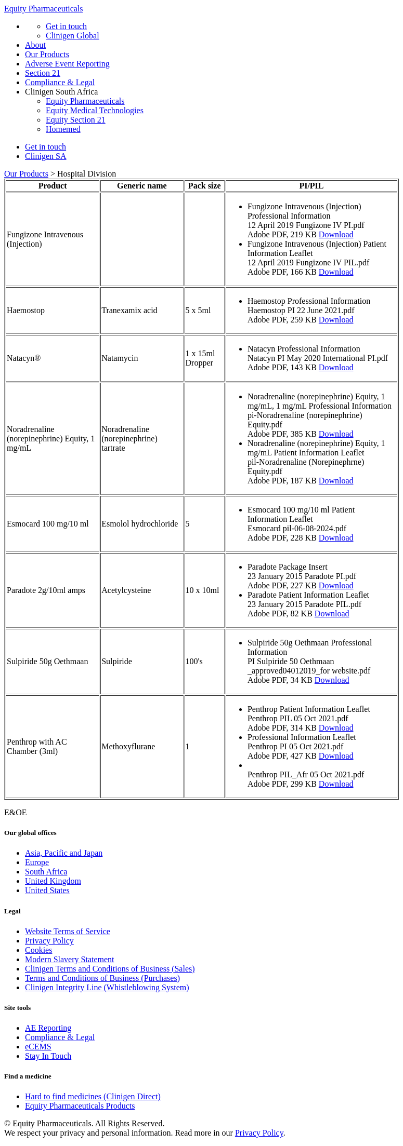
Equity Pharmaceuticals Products (80, 1105)
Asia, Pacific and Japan (63, 852)
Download (336, 234)
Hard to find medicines (93, 1096)
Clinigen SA (46, 156)
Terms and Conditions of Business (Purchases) (102, 978)
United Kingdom (53, 881)
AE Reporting (48, 1027)
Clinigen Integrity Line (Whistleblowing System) (107, 987)
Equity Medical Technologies (95, 110)
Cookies (38, 950)
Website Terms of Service (67, 931)
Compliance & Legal (60, 82)
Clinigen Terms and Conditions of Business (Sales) (110, 968)
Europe (37, 862)
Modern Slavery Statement (69, 959)
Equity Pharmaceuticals (43, 8)
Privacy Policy (49, 940)
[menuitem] (212, 853)
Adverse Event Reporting (67, 63)
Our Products (47, 54)
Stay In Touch (48, 1055)
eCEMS (38, 1046)
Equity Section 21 (76, 119)
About (35, 45)
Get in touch (66, 26)
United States (47, 890)
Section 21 (42, 73)
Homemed (63, 129)
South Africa (46, 871)
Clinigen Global (72, 35)
